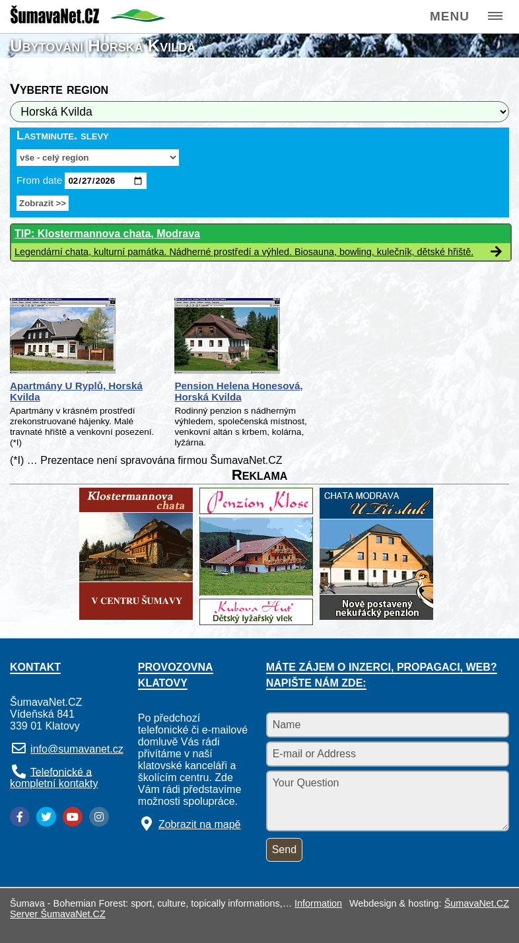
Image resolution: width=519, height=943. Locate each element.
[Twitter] (46, 817)
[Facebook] (20, 817)
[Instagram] (99, 817)
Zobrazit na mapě (199, 824)
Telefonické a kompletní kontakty (54, 777)
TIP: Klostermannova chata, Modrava (107, 233)
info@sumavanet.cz (76, 749)
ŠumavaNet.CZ (476, 903)
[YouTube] (73, 817)
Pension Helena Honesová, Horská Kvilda (238, 391)
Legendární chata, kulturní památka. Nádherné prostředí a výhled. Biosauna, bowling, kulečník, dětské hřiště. (244, 251)
